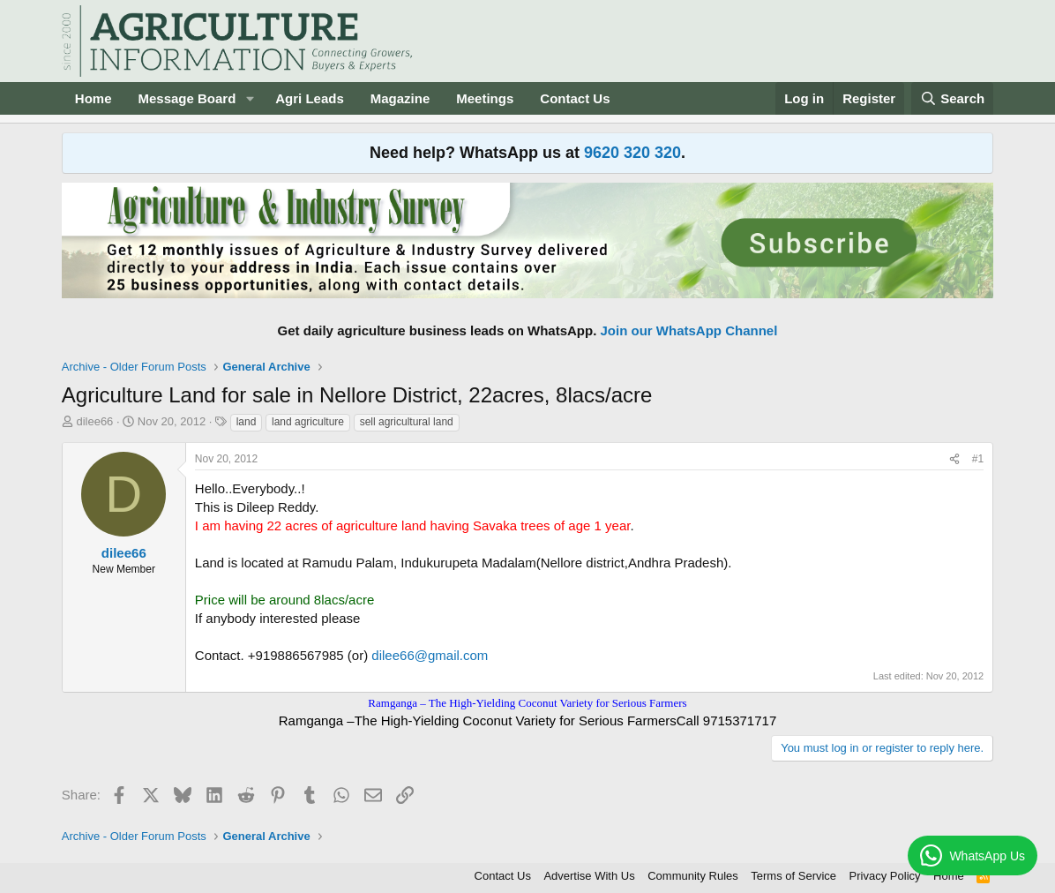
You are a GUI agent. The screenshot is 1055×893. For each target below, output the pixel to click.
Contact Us (575, 98)
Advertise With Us (588, 875)
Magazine (400, 98)
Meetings (484, 98)
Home (93, 98)
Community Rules (692, 875)
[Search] (952, 98)
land (246, 422)
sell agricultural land (406, 422)
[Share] (954, 459)
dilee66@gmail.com (429, 655)
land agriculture (308, 422)
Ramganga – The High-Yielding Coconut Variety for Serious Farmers (527, 702)
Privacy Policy (885, 875)
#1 (978, 459)
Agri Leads (309, 98)
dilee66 (94, 421)
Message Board (187, 98)
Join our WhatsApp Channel (689, 330)
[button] (249, 98)
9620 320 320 (632, 152)
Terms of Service (793, 875)
